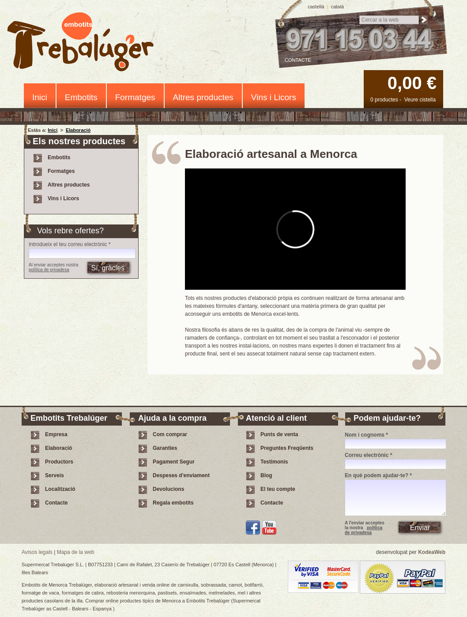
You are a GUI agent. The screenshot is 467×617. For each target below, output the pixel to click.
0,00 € (412, 83)
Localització (60, 489)
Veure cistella (420, 100)
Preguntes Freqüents (286, 448)
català (337, 6)
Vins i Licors (273, 97)
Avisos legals (37, 552)
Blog (266, 475)
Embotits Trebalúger (85, 43)
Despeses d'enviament (181, 475)
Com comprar (170, 434)
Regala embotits (173, 503)
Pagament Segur (174, 462)
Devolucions (168, 489)
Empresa (56, 434)
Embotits (81, 97)
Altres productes (203, 97)
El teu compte (277, 489)
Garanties (165, 448)
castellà (316, 6)
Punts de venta (279, 434)
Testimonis (274, 462)
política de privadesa (49, 269)
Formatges (135, 97)
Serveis (54, 475)
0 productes (384, 100)
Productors (59, 462)
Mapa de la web (75, 552)
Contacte (298, 60)
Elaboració (78, 130)
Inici (39, 97)
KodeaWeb (431, 552)
